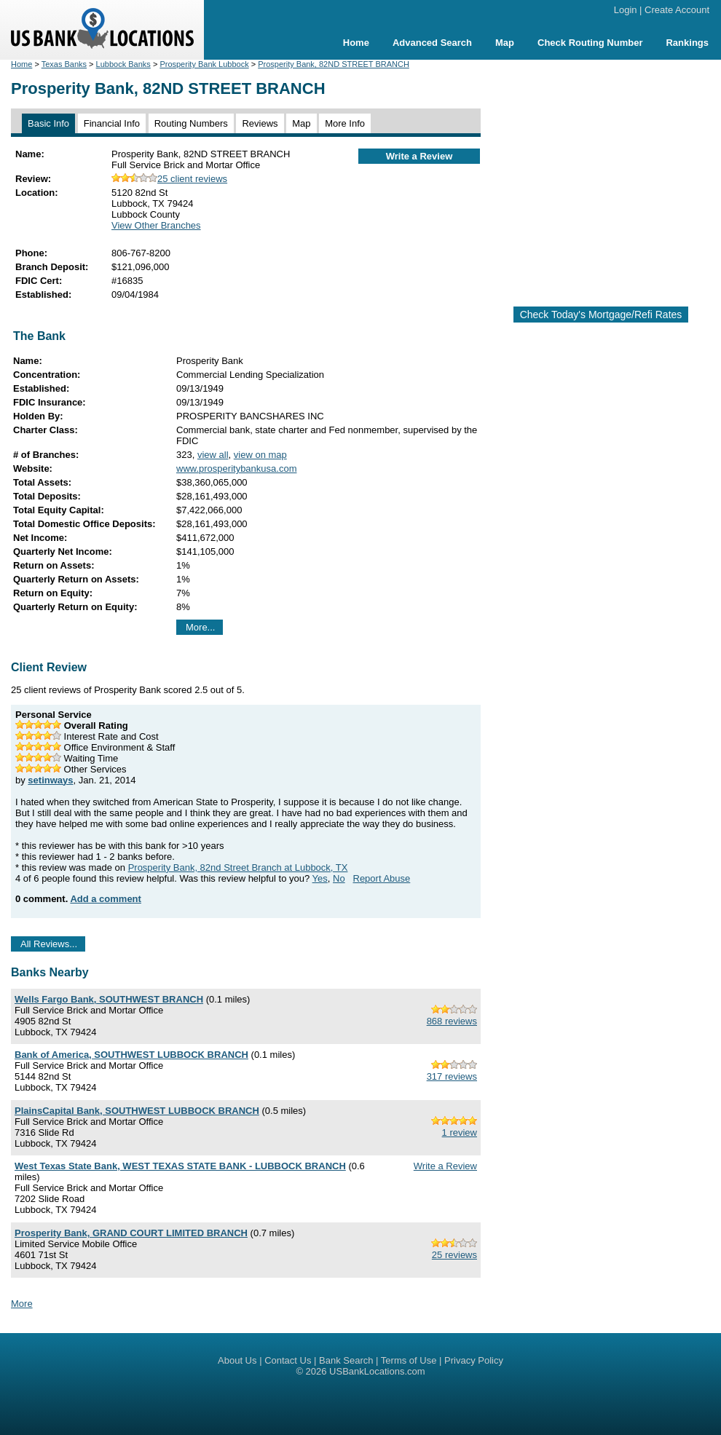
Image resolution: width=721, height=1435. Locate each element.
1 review (459, 1132)
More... (200, 627)
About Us (237, 1360)
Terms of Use (409, 1360)
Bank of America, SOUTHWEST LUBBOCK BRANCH (131, 1054)
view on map (260, 454)
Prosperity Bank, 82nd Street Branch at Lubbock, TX (238, 867)
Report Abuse (382, 878)
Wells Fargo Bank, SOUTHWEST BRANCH (109, 999)
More (22, 1303)
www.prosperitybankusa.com (236, 468)
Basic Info (48, 123)
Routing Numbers (191, 123)
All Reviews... (48, 943)
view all (213, 454)
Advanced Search (432, 42)
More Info (345, 123)
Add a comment (105, 898)
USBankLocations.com (377, 1371)
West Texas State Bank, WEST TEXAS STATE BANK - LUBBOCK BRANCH (180, 1166)
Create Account (677, 9)
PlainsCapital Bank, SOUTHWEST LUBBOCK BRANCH (137, 1110)
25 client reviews (169, 178)
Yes (320, 878)
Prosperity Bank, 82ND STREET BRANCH (333, 64)
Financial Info (112, 123)
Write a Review (419, 156)
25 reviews (454, 1254)
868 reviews (452, 1021)
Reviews (259, 123)
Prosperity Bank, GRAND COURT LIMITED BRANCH (131, 1233)
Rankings (687, 42)
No (339, 878)
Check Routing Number (589, 42)
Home (356, 42)
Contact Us (287, 1360)
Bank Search (346, 1360)
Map (504, 42)
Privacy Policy (473, 1360)
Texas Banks (64, 64)
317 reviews (452, 1076)
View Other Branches (156, 225)
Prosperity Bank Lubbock (203, 64)
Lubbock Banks (123, 64)
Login (625, 9)
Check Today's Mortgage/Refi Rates (601, 314)
